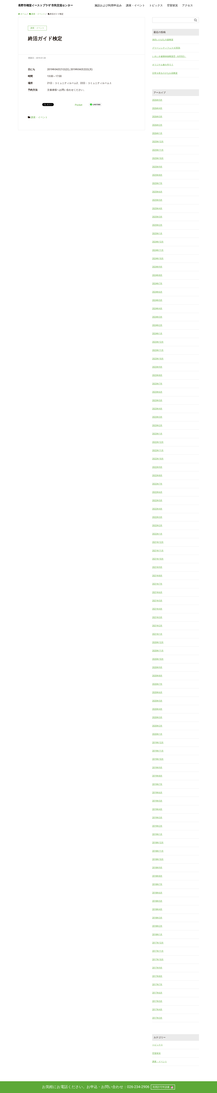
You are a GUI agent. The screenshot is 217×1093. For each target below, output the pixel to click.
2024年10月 (158, 258)
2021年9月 (157, 567)
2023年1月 (157, 434)
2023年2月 (157, 425)
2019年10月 (158, 759)
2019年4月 (157, 809)
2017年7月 (157, 984)
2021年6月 (157, 592)
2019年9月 (157, 767)
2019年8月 (157, 776)
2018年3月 (157, 918)
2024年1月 (157, 333)
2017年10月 (158, 959)
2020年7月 (157, 684)
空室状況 (172, 5)
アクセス (187, 5)
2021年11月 (158, 550)
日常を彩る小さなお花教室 (165, 73)
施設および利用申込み (108, 5)
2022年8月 (157, 475)
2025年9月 (157, 167)
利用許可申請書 (161, 1087)
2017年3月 (157, 1018)
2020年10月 (158, 659)
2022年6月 (157, 492)
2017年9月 (157, 968)
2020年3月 (157, 717)
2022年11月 (158, 450)
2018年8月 (157, 876)
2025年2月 (157, 225)
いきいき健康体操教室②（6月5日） (169, 56)
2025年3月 (157, 217)
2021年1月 (157, 634)
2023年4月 (157, 409)
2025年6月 (157, 192)
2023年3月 (157, 417)
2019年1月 (157, 834)
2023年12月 (158, 342)
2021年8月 (157, 575)
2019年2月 (157, 826)
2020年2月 (157, 726)
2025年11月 (158, 150)
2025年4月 (157, 208)
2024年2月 (157, 325)
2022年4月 (157, 509)
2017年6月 (157, 993)
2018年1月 (157, 934)
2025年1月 (157, 233)
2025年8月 (157, 175)
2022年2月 (157, 525)
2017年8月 (157, 976)
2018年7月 (157, 884)
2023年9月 (157, 367)
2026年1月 (157, 133)
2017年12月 (158, 943)
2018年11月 (158, 851)
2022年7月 (157, 484)
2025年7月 (157, 183)
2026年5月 (157, 100)
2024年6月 (157, 292)
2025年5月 (157, 200)
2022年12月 (158, 442)
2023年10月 (158, 359)
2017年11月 (158, 951)
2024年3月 (157, 317)
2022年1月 (157, 534)
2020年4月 (157, 709)
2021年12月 (158, 542)
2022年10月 (158, 459)
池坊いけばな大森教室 (162, 39)
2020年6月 (157, 692)
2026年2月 (157, 125)
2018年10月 (158, 859)
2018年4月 (157, 909)
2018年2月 (157, 926)
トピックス (156, 5)
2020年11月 (158, 650)
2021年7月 (157, 584)
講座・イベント (135, 5)
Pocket (78, 104)
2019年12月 (158, 742)
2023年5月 (157, 400)
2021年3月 (157, 617)
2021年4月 (157, 609)
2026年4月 (157, 108)
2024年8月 (157, 275)
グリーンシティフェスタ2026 (166, 48)
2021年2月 (157, 625)
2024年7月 (157, 283)
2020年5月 (157, 701)
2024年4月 (157, 308)
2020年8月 (157, 675)
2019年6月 (157, 792)
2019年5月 (157, 801)
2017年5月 (157, 1001)
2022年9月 (157, 467)
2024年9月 (157, 267)
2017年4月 (157, 1009)
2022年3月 (157, 517)
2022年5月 (157, 500)
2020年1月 (157, 734)
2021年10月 (158, 559)
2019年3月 (157, 817)
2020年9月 (157, 667)
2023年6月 (157, 392)
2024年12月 (158, 242)
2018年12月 (158, 842)
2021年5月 (157, 600)
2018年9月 (157, 867)
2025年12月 (158, 141)
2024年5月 (157, 300)
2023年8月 (157, 375)
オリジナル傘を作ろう (162, 64)
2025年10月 (158, 158)
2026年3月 (157, 116)
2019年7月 (157, 784)
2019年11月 (158, 751)
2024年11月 (158, 250)
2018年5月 (157, 901)
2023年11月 (158, 350)
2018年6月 (157, 893)
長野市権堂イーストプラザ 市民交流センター (45, 5)
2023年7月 (157, 384)
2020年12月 (158, 642)
